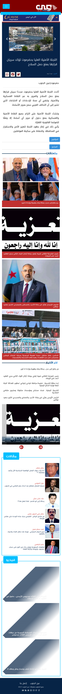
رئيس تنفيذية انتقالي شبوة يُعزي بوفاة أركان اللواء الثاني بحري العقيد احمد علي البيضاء (32, 440)
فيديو (10, 560)
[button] (7, 39)
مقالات (11, 456)
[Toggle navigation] (6, 6)
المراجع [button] (54, 147)
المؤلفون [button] (54, 139)
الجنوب (55, 73)
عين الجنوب (35, 683)
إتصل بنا (23, 683)
